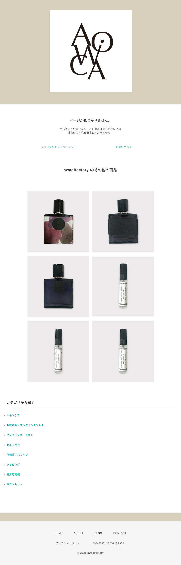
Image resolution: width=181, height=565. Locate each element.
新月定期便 (13, 474)
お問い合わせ (124, 147)
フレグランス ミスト (20, 435)
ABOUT (78, 533)
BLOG (98, 533)
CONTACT (119, 533)
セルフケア (13, 445)
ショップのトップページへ (57, 147)
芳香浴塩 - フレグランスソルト (25, 425)
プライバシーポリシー (69, 543)
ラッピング (13, 464)
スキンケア (13, 415)
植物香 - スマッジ (17, 454)
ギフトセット (15, 484)
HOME (59, 533)
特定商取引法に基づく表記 (109, 543)
